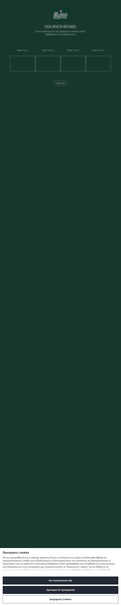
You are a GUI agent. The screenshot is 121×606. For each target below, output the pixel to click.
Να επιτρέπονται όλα (60, 580)
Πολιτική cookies (81, 569)
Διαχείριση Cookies (60, 599)
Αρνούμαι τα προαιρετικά (60, 590)
